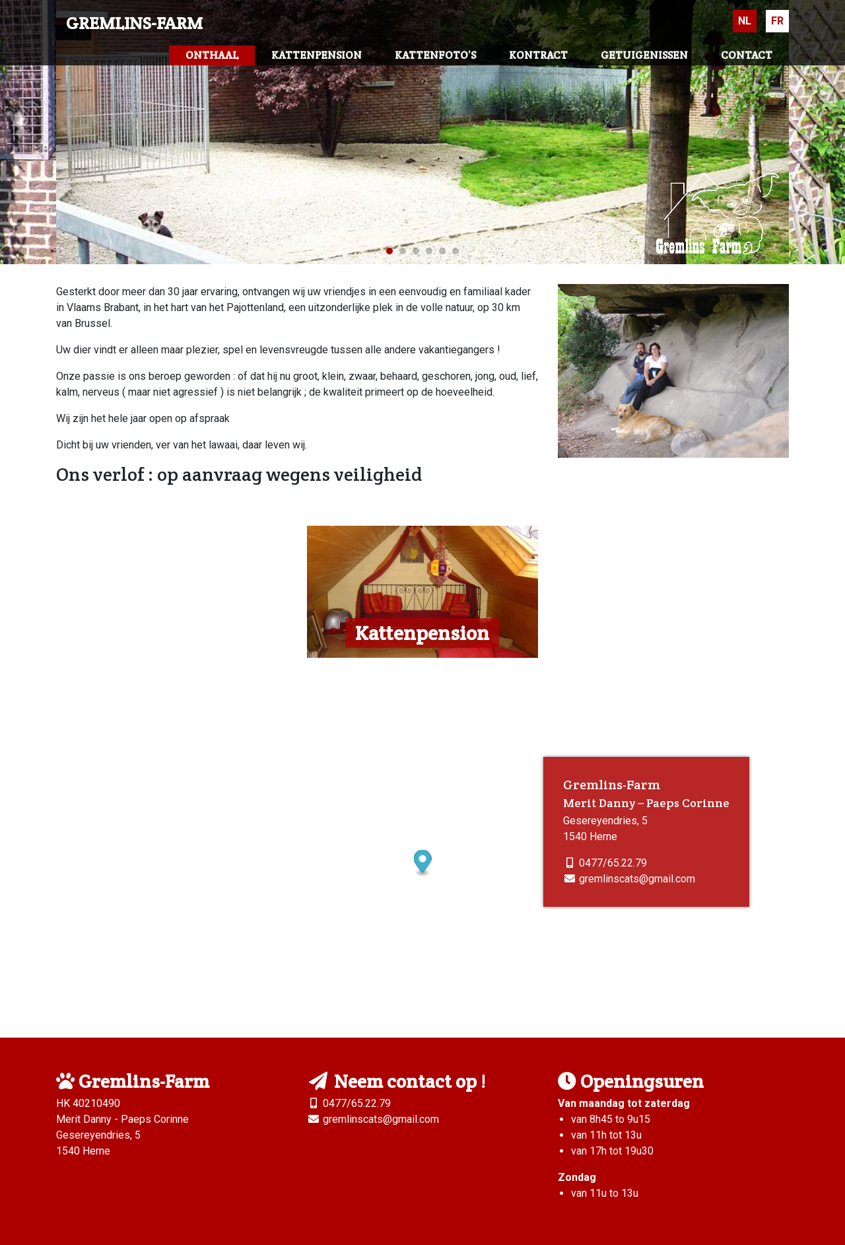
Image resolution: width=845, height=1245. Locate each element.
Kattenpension (316, 55)
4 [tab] (429, 251)
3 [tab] (416, 251)
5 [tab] (442, 251)
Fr (777, 21)
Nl (744, 21)
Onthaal (212, 55)
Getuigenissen (644, 55)
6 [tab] (455, 251)
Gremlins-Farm (134, 23)
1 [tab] (389, 251)
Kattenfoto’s (435, 55)
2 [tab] (402, 251)
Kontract (538, 55)
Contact (746, 55)
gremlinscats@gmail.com (637, 878)
